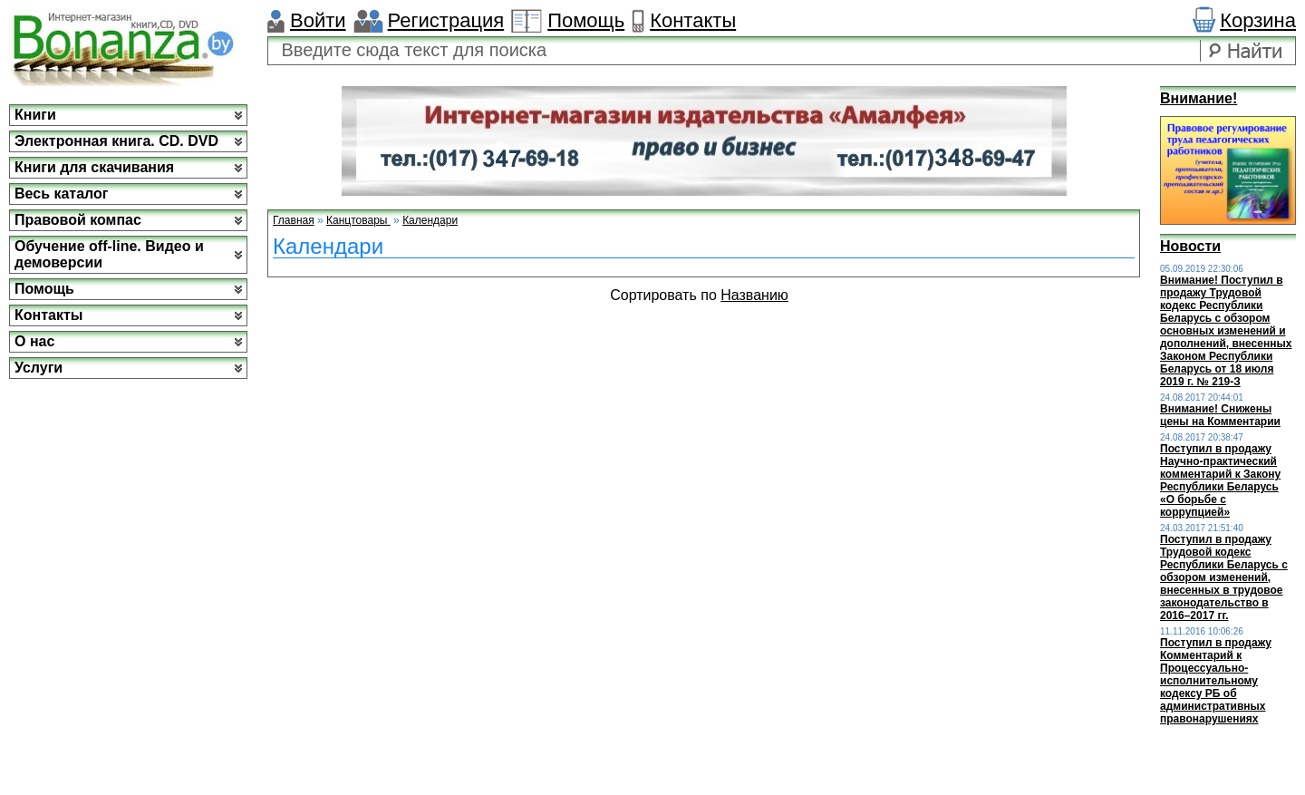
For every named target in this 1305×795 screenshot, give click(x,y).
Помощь (585, 20)
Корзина (1258, 20)
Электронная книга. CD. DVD (116, 141)
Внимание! (1198, 98)
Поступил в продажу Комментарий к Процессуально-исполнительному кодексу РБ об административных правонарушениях (1215, 680)
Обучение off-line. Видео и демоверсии (109, 254)
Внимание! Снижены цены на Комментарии (1220, 415)
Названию (754, 295)
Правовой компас (77, 220)
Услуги (38, 367)
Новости (1190, 246)
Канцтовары (358, 220)
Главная (293, 220)
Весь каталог (61, 193)
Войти (318, 20)
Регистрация (446, 20)
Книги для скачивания (94, 167)
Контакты (693, 20)
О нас (34, 341)
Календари (430, 220)
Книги (35, 114)
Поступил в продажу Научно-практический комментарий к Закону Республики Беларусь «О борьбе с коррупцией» (1220, 480)
